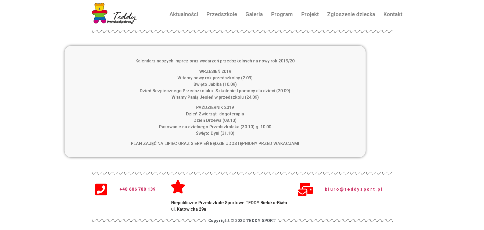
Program (308, 14)
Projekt (336, 14)
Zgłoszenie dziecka (377, 14)
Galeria (280, 14)
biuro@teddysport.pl (354, 189)
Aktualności (209, 14)
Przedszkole (247, 14)
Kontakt (419, 14)
